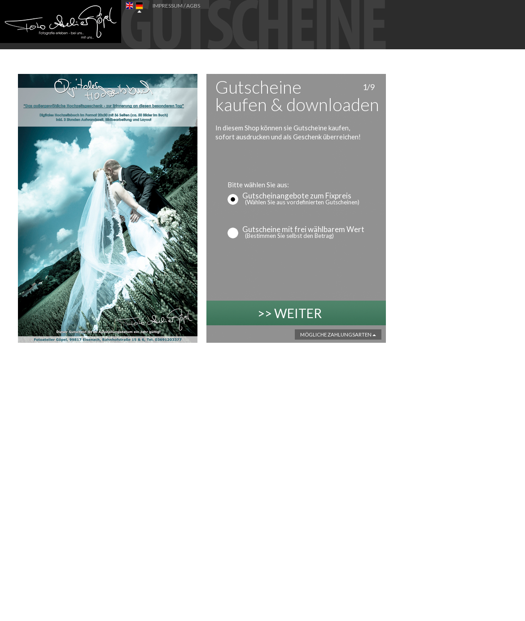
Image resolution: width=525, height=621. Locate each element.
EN (129, 7)
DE (139, 7)
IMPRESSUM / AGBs (176, 5)
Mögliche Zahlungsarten (338, 334)
